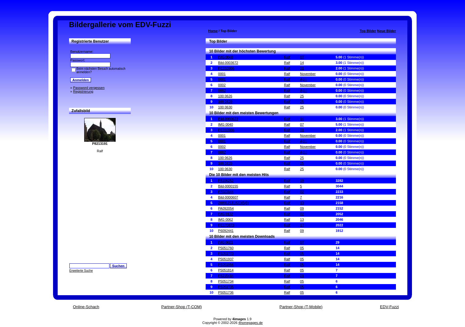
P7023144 (225, 192)
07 (302, 57)
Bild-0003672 (228, 63)
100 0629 (225, 101)
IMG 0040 (225, 57)
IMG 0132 (225, 214)
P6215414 (225, 276)
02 (302, 192)
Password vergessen (89, 88)
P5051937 (225, 259)
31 (302, 68)
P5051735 (225, 287)
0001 (221, 74)
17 (302, 225)
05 (302, 248)
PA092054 (226, 208)
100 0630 (225, 107)
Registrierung (83, 91)
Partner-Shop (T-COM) (181, 306)
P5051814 (225, 270)
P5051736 (225, 292)
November (308, 74)
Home (213, 31)
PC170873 (226, 225)
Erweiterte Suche (81, 270)
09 (302, 208)
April (303, 79)
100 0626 (225, 96)
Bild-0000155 (228, 186)
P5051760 (225, 248)
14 (302, 63)
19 (302, 180)
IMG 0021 (225, 242)
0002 (221, 85)
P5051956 (225, 264)
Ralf (287, 57)
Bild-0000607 (228, 197)
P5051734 (225, 281)
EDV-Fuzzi (389, 306)
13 (302, 203)
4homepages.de (250, 323)
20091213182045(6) (233, 203)
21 (302, 276)
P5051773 (225, 253)
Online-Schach (86, 306)
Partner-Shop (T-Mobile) (300, 306)
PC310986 (226, 68)
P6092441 (225, 231)
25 (302, 96)
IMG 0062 (225, 219)
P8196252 (225, 180)
